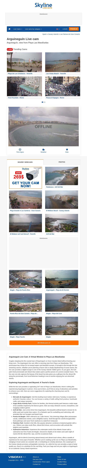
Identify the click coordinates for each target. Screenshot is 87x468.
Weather (43, 150)
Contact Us (36, 464)
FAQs (59, 457)
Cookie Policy (62, 462)
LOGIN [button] (65, 29)
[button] (58, 28)
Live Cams (17, 29)
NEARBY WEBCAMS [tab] (25, 162)
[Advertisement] (43, 20)
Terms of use (61, 459)
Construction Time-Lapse (41, 462)
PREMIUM (73, 29)
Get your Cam (37, 459)
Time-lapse (20, 150)
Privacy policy (62, 464)
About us (36, 457)
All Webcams (44, 343)
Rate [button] (67, 150)
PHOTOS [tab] (62, 162)
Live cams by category (33, 29)
